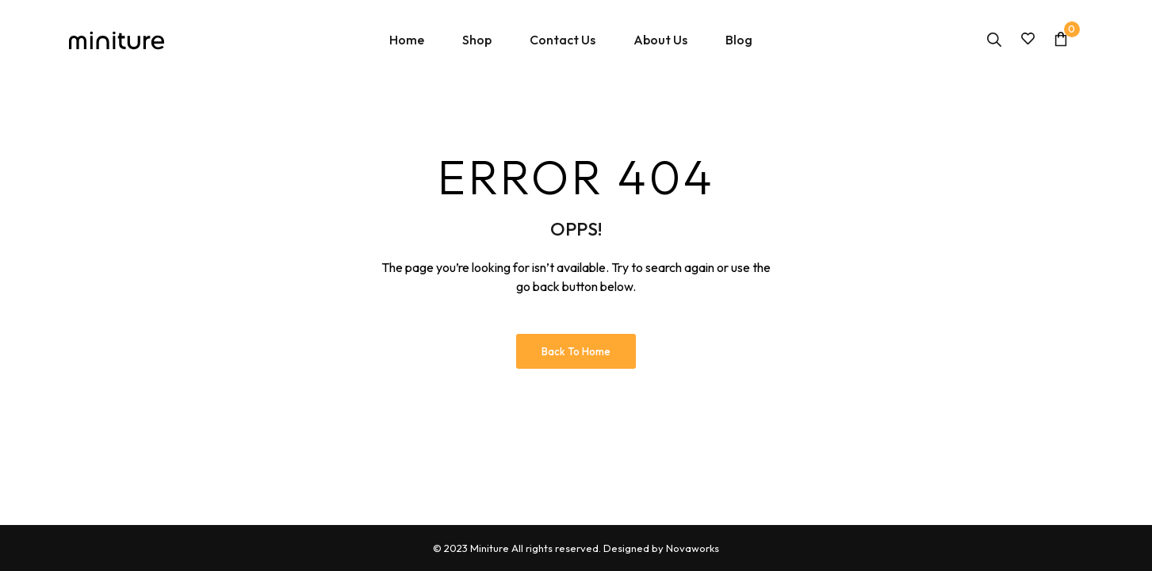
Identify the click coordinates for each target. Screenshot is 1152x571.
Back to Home (576, 351)
